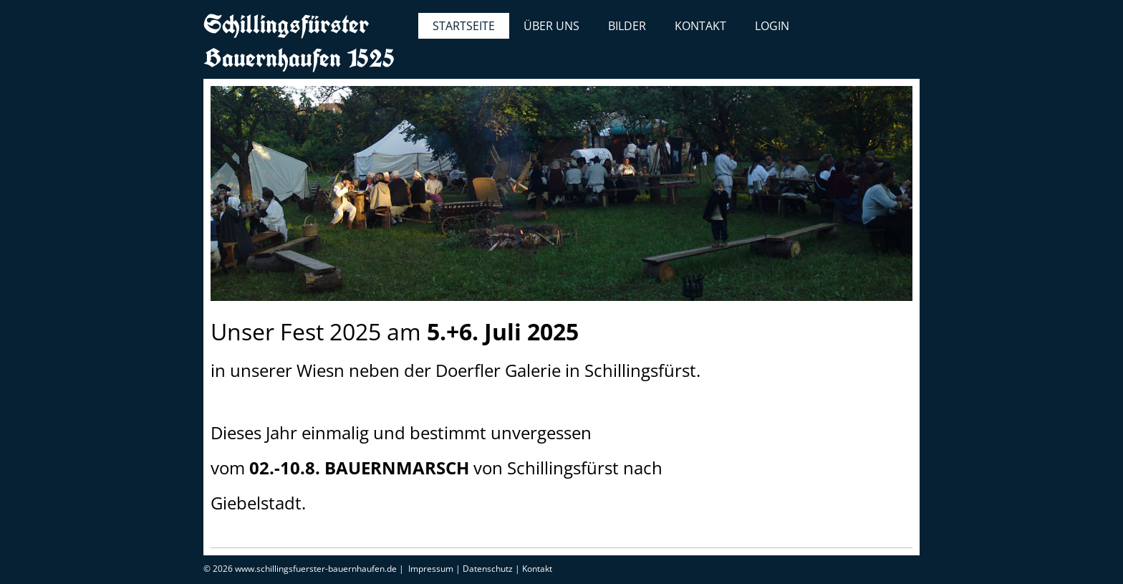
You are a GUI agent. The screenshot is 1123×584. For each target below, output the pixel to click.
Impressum (430, 569)
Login (772, 26)
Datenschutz (488, 569)
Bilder (627, 26)
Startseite (464, 26)
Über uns (551, 26)
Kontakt (700, 26)
